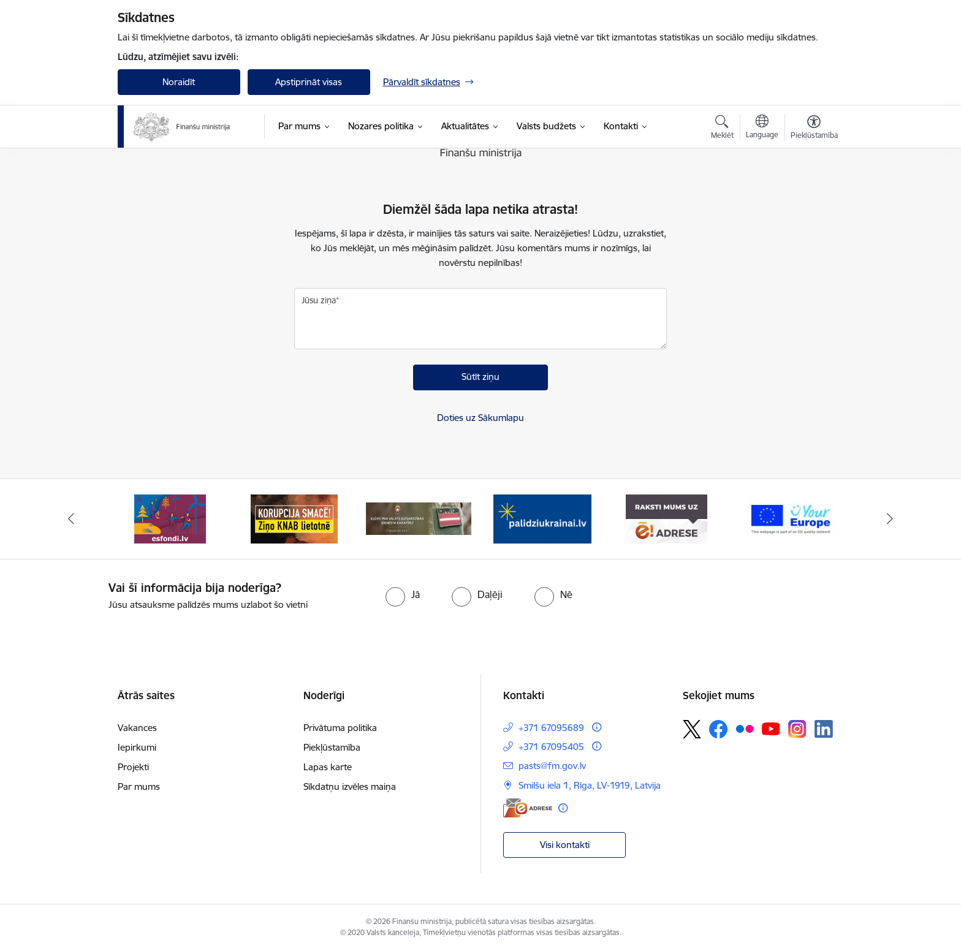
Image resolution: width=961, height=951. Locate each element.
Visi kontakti (565, 845)
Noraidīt (178, 82)
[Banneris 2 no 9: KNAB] (294, 518)
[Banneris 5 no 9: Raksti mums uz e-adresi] (666, 518)
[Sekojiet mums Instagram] (797, 729)
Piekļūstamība (331, 747)
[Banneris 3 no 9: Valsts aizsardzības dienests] (419, 518)
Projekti (133, 767)
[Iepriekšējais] (71, 519)
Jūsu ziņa (319, 300)
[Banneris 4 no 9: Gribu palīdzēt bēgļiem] (542, 518)
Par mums (139, 786)
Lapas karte (327, 767)
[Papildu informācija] (596, 727)
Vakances (137, 727)
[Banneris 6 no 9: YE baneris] (791, 518)
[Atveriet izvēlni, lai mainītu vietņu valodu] (762, 128)
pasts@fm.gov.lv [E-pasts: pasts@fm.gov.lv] (552, 765)
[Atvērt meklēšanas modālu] (722, 128)
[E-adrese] (527, 808)
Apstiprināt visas (308, 82)
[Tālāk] (890, 519)
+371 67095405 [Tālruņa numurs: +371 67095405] (551, 746)
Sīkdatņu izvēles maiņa (349, 786)
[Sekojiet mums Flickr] (744, 728)
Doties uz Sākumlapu (480, 417)
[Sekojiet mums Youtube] (771, 728)
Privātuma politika (340, 727)
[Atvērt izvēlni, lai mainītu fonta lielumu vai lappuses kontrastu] (814, 128)
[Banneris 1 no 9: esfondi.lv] (170, 518)
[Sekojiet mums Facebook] (718, 729)
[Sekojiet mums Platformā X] (692, 729)
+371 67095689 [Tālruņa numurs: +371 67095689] (551, 727)
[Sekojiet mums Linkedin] (824, 729)
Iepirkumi (137, 747)
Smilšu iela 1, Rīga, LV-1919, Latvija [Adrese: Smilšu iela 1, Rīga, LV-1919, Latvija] (589, 785)
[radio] (403, 594)
